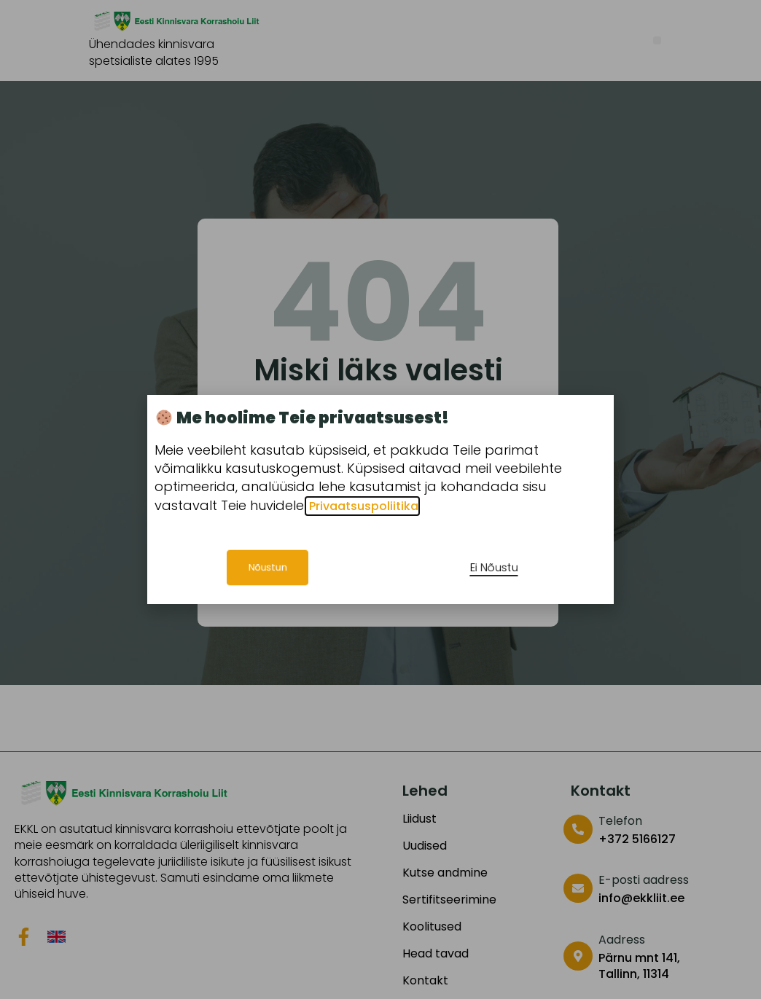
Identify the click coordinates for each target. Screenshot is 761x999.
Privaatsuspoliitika (362, 506)
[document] (380, 499)
